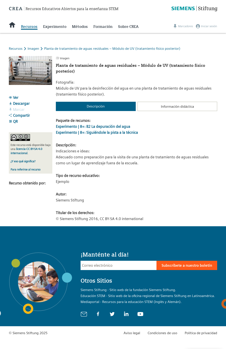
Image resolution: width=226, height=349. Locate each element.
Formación (103, 26)
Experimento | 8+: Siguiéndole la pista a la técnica (97, 132)
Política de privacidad (201, 333)
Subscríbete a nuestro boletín (187, 265)
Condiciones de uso (162, 333)
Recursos (29, 26)
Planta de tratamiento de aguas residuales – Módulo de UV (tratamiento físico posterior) (112, 48)
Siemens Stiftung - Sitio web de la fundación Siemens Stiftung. (128, 290)
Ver (13, 97)
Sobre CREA (128, 26)
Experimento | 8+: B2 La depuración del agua (93, 126)
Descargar (19, 103)
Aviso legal (132, 333)
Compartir (19, 115)
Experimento (54, 26)
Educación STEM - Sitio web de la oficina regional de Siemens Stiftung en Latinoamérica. (148, 296)
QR (13, 121)
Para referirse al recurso (25, 169)
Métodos (80, 26)
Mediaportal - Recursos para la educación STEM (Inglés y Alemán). (131, 302)
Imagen (34, 48)
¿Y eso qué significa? (23, 161)
